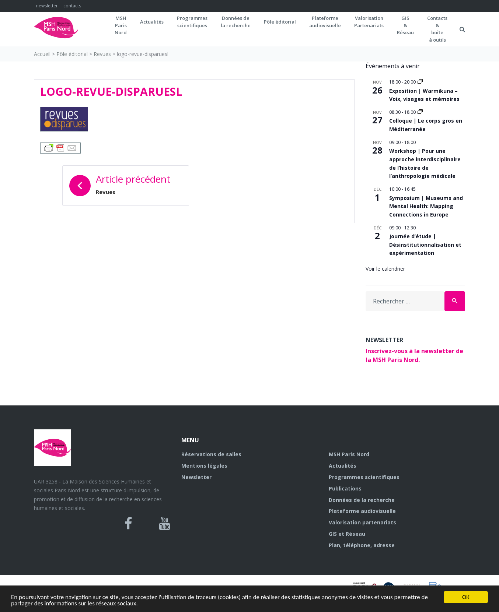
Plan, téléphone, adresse (362, 545)
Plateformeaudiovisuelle (325, 22)
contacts (72, 6)
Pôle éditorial (280, 21)
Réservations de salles (211, 454)
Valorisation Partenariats (369, 22)
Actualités (152, 21)
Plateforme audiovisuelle (362, 510)
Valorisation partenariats (362, 522)
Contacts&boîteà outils (437, 29)
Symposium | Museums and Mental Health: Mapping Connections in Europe (426, 206)
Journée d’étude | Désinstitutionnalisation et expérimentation (425, 244)
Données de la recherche (362, 499)
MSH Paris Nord (349, 454)
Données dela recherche (236, 22)
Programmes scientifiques (192, 22)
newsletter (47, 6)
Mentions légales (204, 465)
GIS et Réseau (347, 533)
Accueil (42, 53)
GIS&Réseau (405, 25)
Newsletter (196, 477)
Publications (345, 488)
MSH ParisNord (121, 25)
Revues (102, 53)
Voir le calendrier (385, 268)
